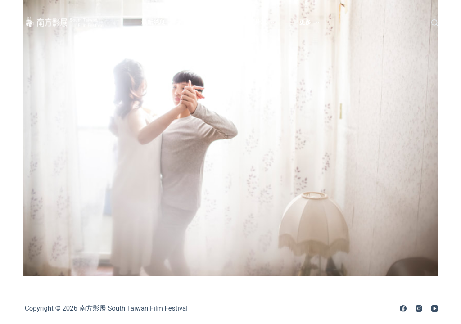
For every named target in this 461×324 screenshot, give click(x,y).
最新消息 (159, 22)
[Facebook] (403, 308)
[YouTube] (434, 308)
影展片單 (261, 22)
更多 (311, 22)
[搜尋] (434, 22)
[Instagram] (419, 308)
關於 (210, 22)
